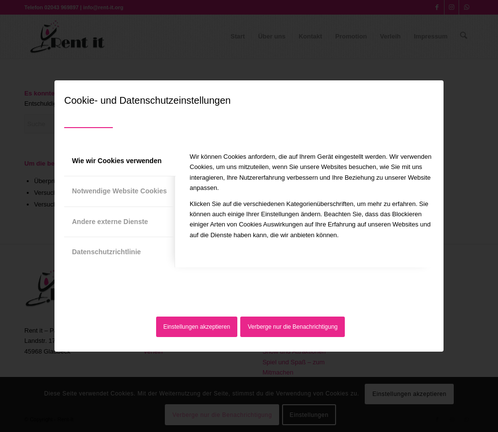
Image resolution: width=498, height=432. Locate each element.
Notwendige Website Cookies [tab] (119, 191)
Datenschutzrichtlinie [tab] (106, 252)
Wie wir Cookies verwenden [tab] (116, 161)
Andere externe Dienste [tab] (110, 221)
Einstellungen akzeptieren (196, 326)
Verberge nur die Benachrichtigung (293, 326)
